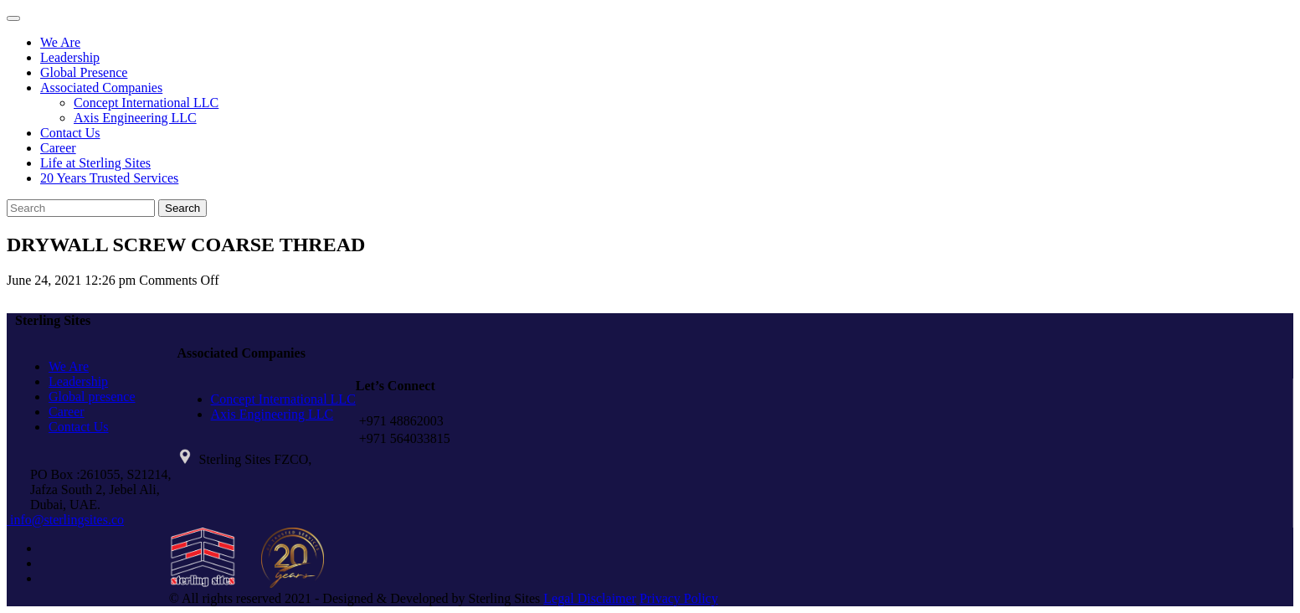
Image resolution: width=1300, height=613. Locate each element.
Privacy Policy (679, 598)
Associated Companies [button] (101, 87)
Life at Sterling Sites (95, 163)
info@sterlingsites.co (65, 520)
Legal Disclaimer (589, 598)
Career (58, 148)
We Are (60, 42)
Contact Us (70, 133)
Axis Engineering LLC (135, 118)
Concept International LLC (146, 102)
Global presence (92, 396)
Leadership (70, 57)
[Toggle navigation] (13, 18)
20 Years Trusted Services (109, 178)
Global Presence (83, 72)
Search (182, 208)
